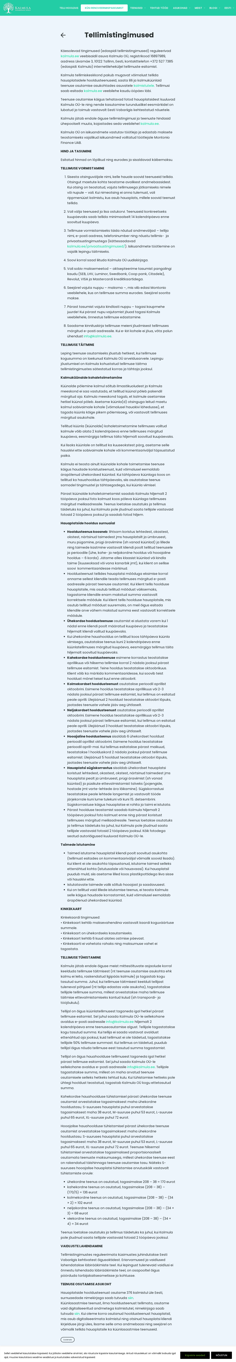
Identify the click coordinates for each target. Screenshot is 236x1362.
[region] (118, 1354)
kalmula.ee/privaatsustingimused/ (96, 246)
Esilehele (67, 1339)
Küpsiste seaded (195, 1355)
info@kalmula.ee (97, 336)
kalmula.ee (70, 56)
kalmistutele (144, 85)
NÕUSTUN (221, 1355)
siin (130, 1298)
